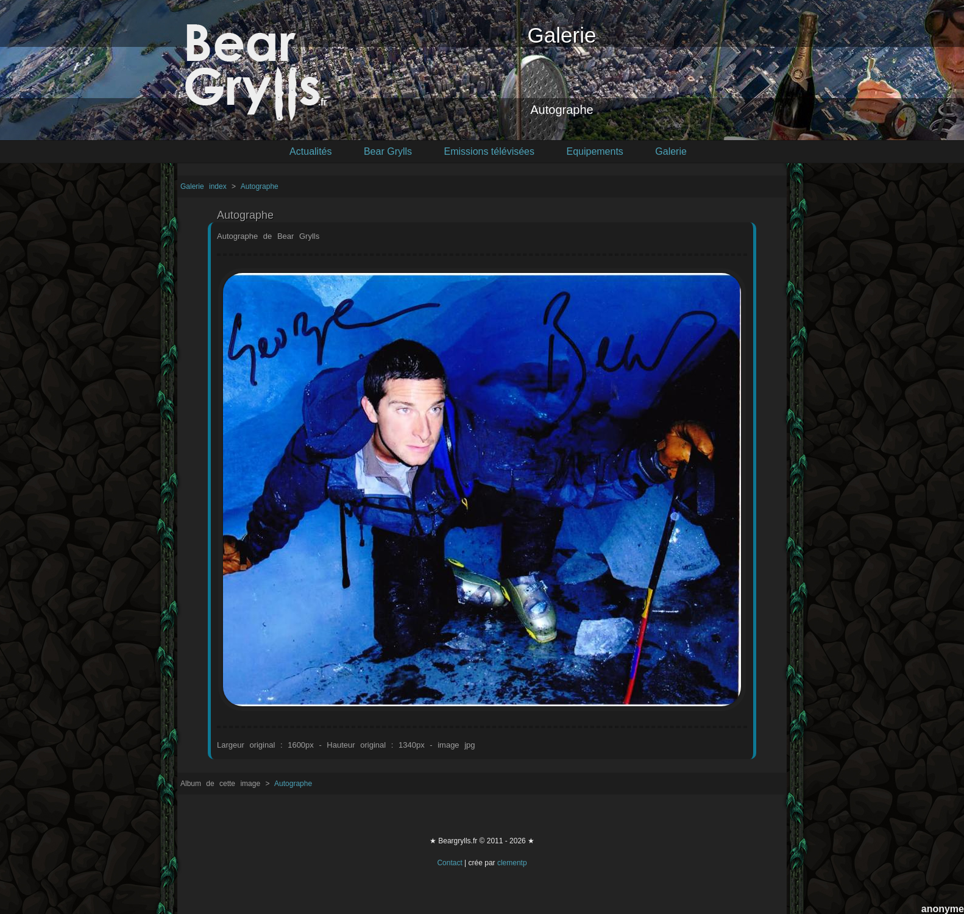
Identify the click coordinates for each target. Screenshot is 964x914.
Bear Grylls (388, 151)
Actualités (310, 151)
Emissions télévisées (489, 151)
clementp (512, 863)
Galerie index (206, 186)
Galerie (671, 151)
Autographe (259, 186)
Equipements (594, 151)
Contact (449, 863)
